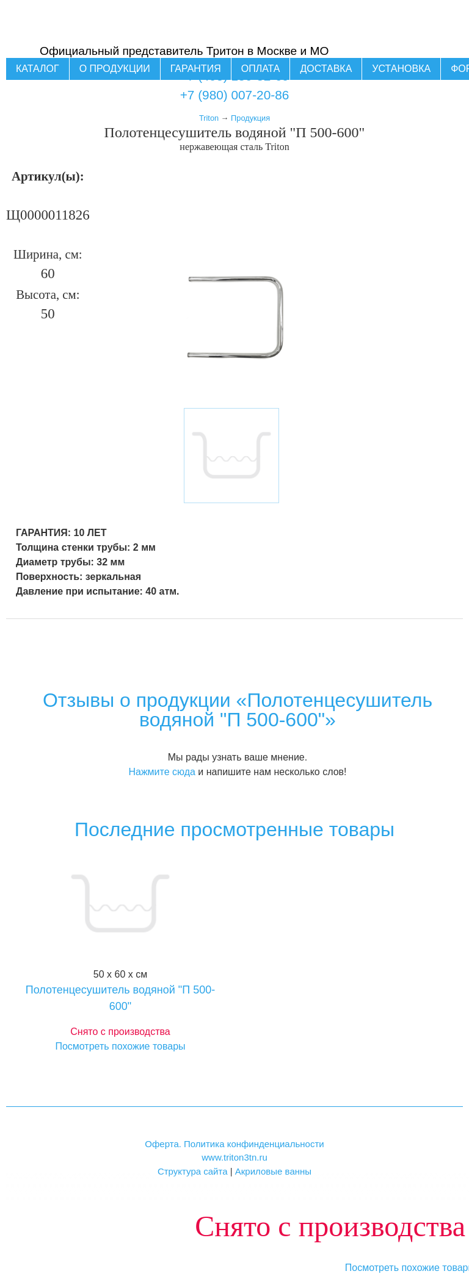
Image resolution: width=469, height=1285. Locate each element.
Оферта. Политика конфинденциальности (234, 1144)
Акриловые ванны (273, 1171)
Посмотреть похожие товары (120, 1046)
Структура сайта (193, 1171)
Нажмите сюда (161, 772)
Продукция (250, 118)
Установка (401, 68)
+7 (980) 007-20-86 (234, 95)
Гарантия (195, 68)
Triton (209, 118)
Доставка (326, 68)
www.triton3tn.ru (234, 1157)
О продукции (114, 68)
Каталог (37, 68)
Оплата (260, 68)
